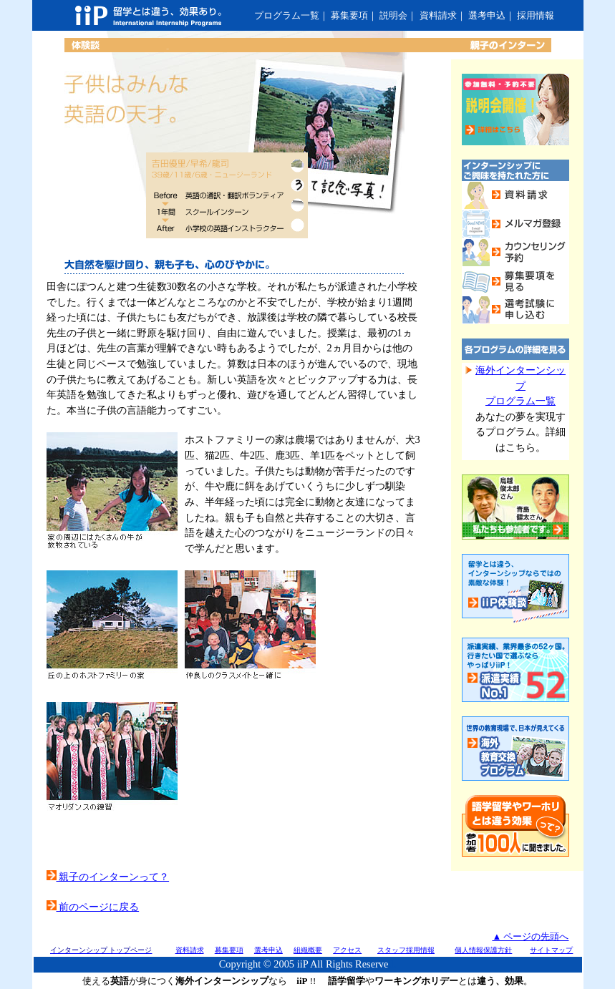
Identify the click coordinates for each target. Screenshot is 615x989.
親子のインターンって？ (108, 876)
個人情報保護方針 (483, 950)
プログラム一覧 (286, 15)
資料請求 (438, 15)
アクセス (347, 950)
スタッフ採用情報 (406, 950)
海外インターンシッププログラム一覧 (520, 385)
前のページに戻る (93, 906)
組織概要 (308, 950)
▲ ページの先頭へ (530, 936)
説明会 (393, 15)
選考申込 (486, 15)
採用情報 (535, 15)
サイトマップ (551, 950)
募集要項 (349, 15)
